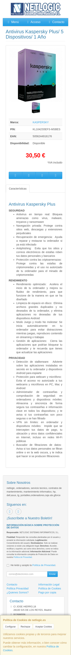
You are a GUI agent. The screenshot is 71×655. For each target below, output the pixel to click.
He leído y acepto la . (33, 565)
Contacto (56, 22)
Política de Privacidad (22, 557)
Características (18, 188)
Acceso (33, 22)
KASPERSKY (41, 122)
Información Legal (48, 584)
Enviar (52, 574)
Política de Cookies (49, 588)
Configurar (10, 626)
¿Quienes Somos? (18, 592)
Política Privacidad (17, 588)
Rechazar (25, 626)
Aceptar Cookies (43, 626)
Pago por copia (47, 592)
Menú (13, 22)
